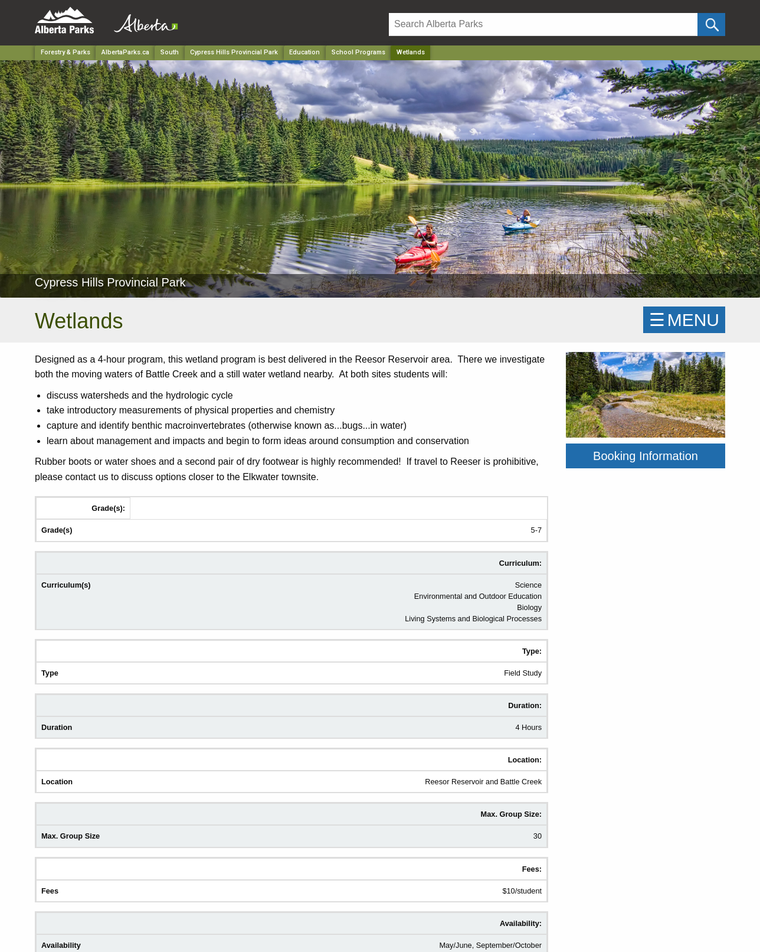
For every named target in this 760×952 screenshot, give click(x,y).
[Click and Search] (711, 24)
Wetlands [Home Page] (411, 52)
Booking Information (645, 455)
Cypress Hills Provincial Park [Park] (234, 52)
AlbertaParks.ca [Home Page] (125, 52)
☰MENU (684, 320)
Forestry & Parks (65, 52)
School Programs (358, 52)
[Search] (543, 24)
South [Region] (169, 52)
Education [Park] (304, 52)
